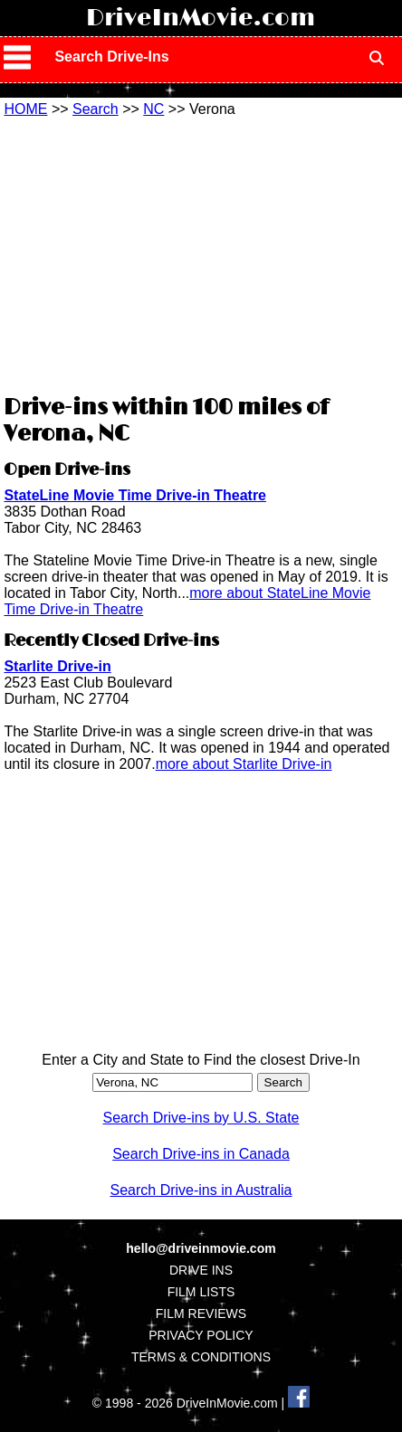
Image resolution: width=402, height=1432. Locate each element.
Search (95, 109)
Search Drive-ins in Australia (201, 1190)
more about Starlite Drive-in (244, 764)
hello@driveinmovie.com (200, 1248)
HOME (25, 109)
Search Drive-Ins (111, 56)
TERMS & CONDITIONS (201, 1357)
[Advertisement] (201, 253)
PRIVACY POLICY (200, 1335)
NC (153, 109)
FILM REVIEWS (201, 1313)
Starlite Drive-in (57, 666)
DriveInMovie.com (200, 18)
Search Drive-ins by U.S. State (201, 1117)
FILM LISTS (201, 1292)
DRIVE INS (201, 1270)
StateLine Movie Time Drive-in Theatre (135, 495)
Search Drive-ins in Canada (201, 1154)
